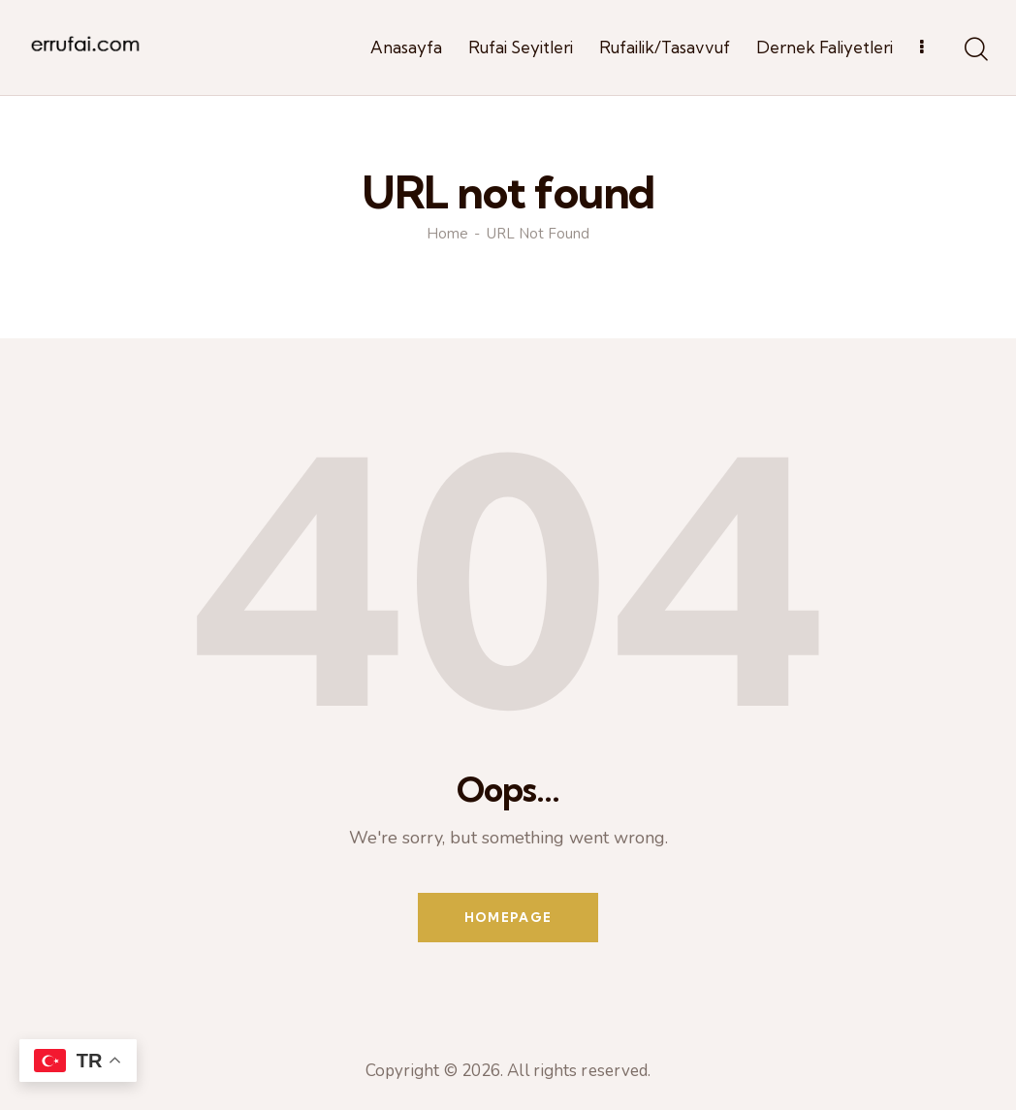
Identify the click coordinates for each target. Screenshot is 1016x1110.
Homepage (508, 917)
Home (447, 234)
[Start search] (975, 50)
